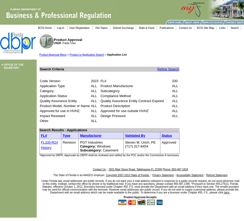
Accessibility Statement (189, 175)
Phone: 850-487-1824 (175, 169)
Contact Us (185, 28)
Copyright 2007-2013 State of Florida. (128, 175)
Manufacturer (90, 136)
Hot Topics (101, 28)
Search (235, 28)
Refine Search (168, 69)
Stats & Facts (146, 28)
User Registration (79, 28)
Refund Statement (216, 175)
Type (66, 136)
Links (222, 28)
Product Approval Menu (53, 54)
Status (167, 136)
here (227, 192)
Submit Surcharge (123, 28)
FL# (44, 136)
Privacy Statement (163, 175)
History (46, 148)
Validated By (135, 136)
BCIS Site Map (205, 28)
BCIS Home (45, 28)
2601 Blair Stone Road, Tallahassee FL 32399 (135, 169)
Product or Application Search (86, 54)
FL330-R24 (49, 142)
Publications (167, 28)
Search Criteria (52, 69)
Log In (60, 28)
